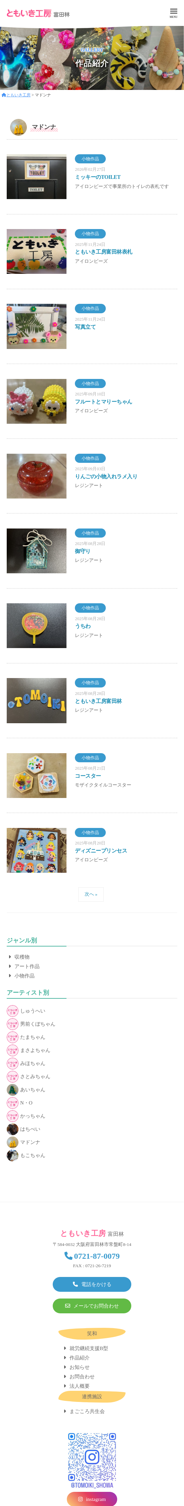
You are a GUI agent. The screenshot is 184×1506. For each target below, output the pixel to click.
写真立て (85, 327)
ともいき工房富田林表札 (103, 252)
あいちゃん (26, 1090)
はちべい (23, 1129)
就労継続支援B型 (89, 1348)
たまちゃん (26, 1037)
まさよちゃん (28, 1050)
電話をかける (96, 1284)
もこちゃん (26, 1155)
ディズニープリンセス (101, 851)
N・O (20, 1103)
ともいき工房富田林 (98, 701)
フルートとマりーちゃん (103, 402)
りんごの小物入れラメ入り (106, 476)
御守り (83, 551)
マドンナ (23, 1142)
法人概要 (80, 1386)
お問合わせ (82, 1376)
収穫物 (22, 957)
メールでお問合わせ (96, 1306)
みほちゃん (26, 1063)
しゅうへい (26, 1011)
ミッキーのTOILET (98, 177)
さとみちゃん (28, 1077)
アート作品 (27, 966)
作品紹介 (80, 1357)
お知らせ (80, 1367)
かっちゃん (26, 1116)
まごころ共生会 (87, 1411)
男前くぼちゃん (31, 1024)
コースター (88, 776)
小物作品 (24, 976)
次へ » (91, 894)
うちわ (83, 626)
